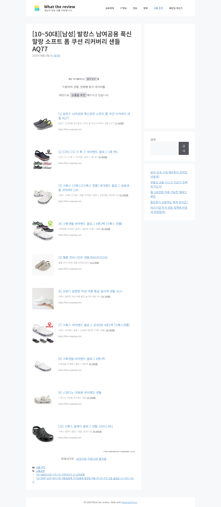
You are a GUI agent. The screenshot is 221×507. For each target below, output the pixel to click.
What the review (59, 6)
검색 (153, 140)
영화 (145, 8)
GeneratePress (129, 502)
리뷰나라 (92, 459)
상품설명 (40, 471)
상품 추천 (158, 8)
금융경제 (109, 8)
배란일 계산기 (176, 8)
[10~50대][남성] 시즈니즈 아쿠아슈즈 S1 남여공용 (60, 474)
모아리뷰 (81, 459)
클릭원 (103, 459)
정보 (135, 8)
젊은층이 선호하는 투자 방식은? (169, 202)
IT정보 (123, 8)
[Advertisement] (169, 76)
